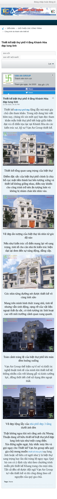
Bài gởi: (41, 85)
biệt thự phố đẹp (22, 110)
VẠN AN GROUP (23, 75)
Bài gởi (6, 53)
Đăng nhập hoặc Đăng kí (44, 2)
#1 (53, 98)
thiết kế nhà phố (35, 452)
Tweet (29, 93)
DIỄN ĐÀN (11, 28)
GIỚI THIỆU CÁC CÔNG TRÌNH (30, 28)
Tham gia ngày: (21, 84)
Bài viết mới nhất (11, 57)
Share (29, 89)
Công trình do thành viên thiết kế (17, 31)
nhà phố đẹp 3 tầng (40, 423)
